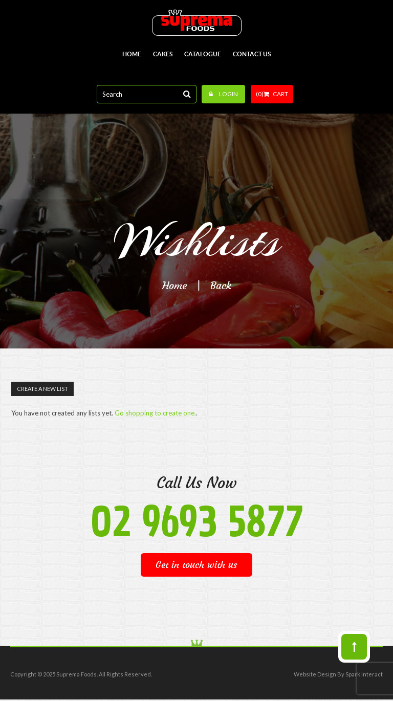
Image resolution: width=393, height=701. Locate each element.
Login (223, 94)
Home (174, 285)
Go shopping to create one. (155, 413)
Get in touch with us (196, 565)
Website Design (315, 674)
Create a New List (42, 388)
